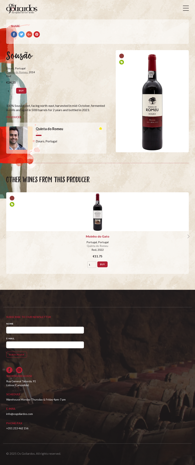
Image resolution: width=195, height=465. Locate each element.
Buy (21, 90)
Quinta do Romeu (17, 72)
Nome (9, 323)
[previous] (5, 236)
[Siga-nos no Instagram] (19, 370)
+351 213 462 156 (17, 428)
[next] (188, 236)
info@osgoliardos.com (19, 413)
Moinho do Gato (97, 236)
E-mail (10, 338)
